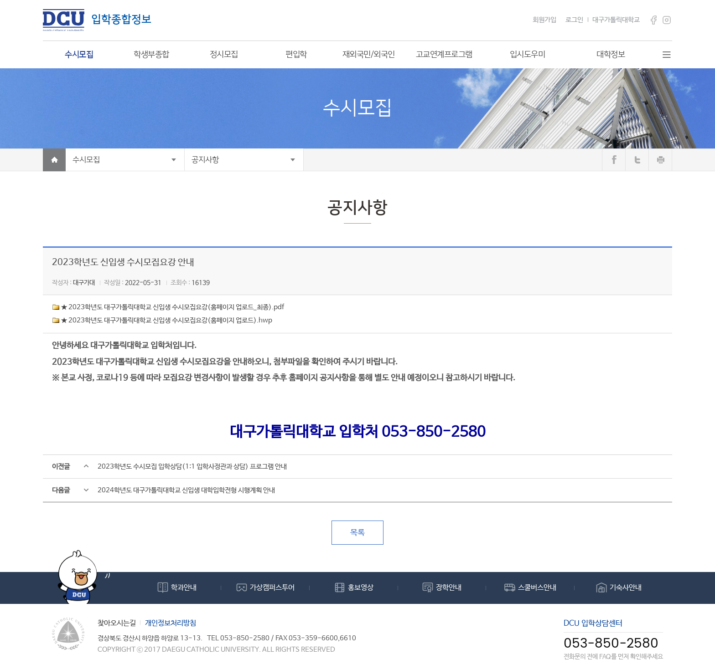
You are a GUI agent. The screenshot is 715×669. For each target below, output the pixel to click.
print (660, 159)
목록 (357, 532)
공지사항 (205, 160)
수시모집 (86, 160)
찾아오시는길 (117, 623)
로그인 (574, 20)
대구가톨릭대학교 (616, 20)
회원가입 (544, 20)
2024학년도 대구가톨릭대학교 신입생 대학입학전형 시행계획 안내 (186, 490)
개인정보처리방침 (170, 623)
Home (54, 160)
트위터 (637, 159)
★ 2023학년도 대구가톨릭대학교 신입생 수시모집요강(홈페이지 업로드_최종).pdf (172, 307)
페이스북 (613, 159)
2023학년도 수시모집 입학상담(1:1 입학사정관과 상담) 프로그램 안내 (192, 466)
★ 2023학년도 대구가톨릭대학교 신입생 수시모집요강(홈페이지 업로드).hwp (166, 320)
